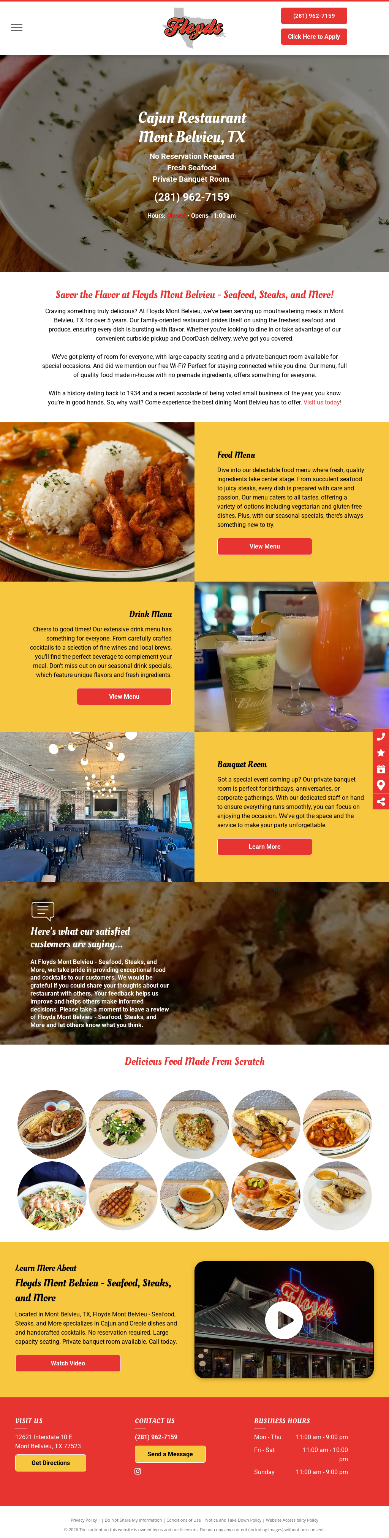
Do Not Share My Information (133, 1520)
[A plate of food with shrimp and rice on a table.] (334, 1122)
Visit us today (322, 402)
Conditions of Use (183, 1520)
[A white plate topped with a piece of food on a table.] (194, 1124)
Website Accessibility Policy (292, 1520)
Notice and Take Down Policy (234, 1520)
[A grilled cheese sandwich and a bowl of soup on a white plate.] (307, 1181)
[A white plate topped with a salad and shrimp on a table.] (123, 1124)
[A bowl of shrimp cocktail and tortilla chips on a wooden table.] (245, 1183)
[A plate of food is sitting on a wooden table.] (52, 1124)
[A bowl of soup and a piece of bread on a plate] (181, 1186)
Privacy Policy (84, 1520)
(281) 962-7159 (191, 197)
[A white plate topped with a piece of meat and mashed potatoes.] (114, 1189)
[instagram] (138, 1472)
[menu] (17, 27)
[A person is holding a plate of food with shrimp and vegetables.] (47, 1191)
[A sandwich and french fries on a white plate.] (264, 1123)
